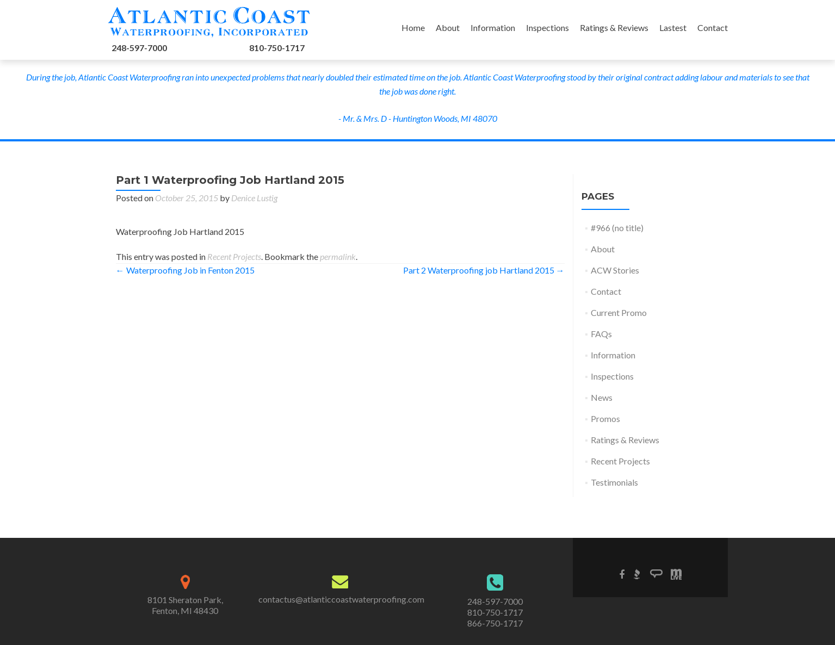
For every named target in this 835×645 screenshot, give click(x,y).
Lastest (672, 27)
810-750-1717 (277, 47)
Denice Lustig (254, 198)
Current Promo (619, 312)
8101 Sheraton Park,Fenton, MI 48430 (185, 605)
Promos (605, 418)
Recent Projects (234, 256)
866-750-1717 (495, 623)
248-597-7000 (139, 47)
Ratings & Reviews (614, 27)
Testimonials (614, 482)
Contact (712, 27)
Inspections (547, 27)
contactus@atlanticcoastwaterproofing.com (341, 599)
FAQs (601, 333)
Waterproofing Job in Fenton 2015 (185, 270)
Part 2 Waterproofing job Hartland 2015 (484, 270)
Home (413, 27)
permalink (338, 256)
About (448, 27)
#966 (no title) (617, 227)
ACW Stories (615, 270)
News (602, 397)
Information (493, 27)
